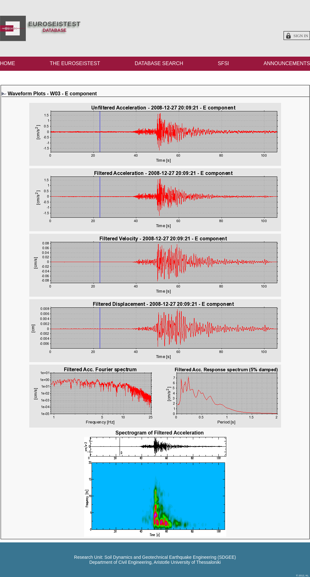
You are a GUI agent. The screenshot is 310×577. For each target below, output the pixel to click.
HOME (7, 63)
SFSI (223, 63)
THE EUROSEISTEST (75, 63)
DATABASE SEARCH (159, 63)
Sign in (300, 36)
